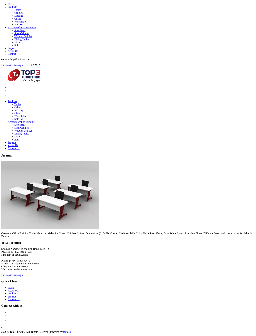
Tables (17, 9)
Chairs (17, 18)
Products (12, 7)
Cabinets (19, 12)
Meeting (18, 15)
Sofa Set (18, 24)
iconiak (67, 331)
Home (11, 4)
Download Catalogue (12, 65)
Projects (12, 48)
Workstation (20, 21)
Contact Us (14, 53)
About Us (13, 51)
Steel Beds (19, 30)
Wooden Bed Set (23, 36)
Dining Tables (21, 39)
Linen (17, 42)
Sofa (16, 45)
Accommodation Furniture (22, 27)
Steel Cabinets (21, 33)
